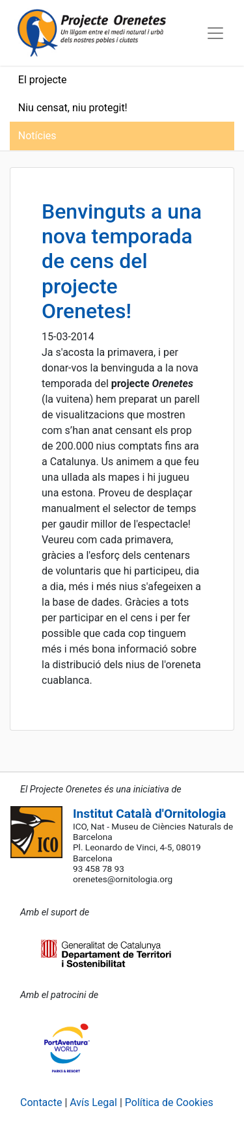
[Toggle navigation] (215, 33)
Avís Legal (93, 1102)
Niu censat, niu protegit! (73, 107)
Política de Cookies (169, 1102)
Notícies (37, 135)
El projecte (42, 80)
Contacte (41, 1102)
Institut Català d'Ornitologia (149, 813)
